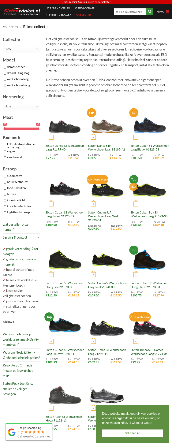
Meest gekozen (60, 14)
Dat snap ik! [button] (132, 433)
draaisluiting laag (18, 73)
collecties (10, 26)
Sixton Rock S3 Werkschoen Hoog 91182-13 (64, 418)
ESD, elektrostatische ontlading (21, 146)
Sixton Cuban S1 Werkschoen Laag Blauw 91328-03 (150, 147)
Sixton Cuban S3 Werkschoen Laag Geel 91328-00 (107, 284)
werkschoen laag (18, 79)
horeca (11, 194)
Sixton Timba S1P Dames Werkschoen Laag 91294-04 (149, 351)
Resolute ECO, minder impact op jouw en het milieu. (18, 370)
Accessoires (58, 22)
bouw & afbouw (17, 182)
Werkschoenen (58, 7)
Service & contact (15, 237)
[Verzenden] (149, 11)
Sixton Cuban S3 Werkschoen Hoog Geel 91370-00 (65, 284)
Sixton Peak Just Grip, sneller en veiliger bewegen (18, 388)
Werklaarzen (85, 7)
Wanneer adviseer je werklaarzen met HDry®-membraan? (21, 339)
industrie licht (16, 200)
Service (78, 22)
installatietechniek (19, 206)
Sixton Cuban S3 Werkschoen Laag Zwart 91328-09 (65, 214)
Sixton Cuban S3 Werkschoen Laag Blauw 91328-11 (65, 351)
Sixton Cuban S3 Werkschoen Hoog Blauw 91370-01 (150, 284)
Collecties (85, 15)
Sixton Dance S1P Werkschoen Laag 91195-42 (106, 147)
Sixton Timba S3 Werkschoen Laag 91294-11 (107, 351)
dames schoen (16, 67)
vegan (11, 151)
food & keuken (16, 188)
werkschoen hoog (18, 85)
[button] (163, 11)
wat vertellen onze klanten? (15, 227)
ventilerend (14, 157)
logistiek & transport (20, 212)
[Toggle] (38, 237)
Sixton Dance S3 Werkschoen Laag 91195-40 (65, 147)
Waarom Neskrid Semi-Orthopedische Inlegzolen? (21, 355)
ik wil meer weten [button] (140, 422)
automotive (14, 175)
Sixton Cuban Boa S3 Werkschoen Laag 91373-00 (149, 214)
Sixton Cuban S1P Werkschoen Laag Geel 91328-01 (103, 216)
